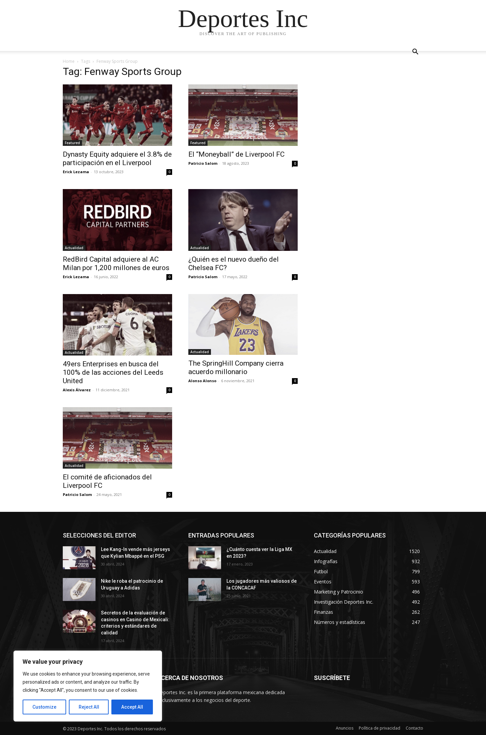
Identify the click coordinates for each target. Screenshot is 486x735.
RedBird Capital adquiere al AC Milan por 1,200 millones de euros (116, 263)
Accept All (132, 707)
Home (69, 61)
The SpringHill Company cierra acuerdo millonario (236, 367)
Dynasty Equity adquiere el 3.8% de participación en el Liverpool (117, 158)
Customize (44, 707)
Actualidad (74, 247)
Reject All (89, 707)
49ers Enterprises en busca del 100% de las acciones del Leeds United (113, 372)
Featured (72, 142)
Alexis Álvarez (77, 389)
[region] (88, 686)
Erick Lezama (76, 171)
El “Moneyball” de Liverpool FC (236, 154)
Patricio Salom (202, 163)
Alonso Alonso (202, 380)
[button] (415, 52)
